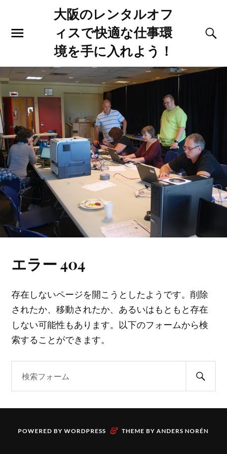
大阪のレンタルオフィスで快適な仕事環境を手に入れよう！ (113, 32)
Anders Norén (182, 431)
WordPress (85, 431)
